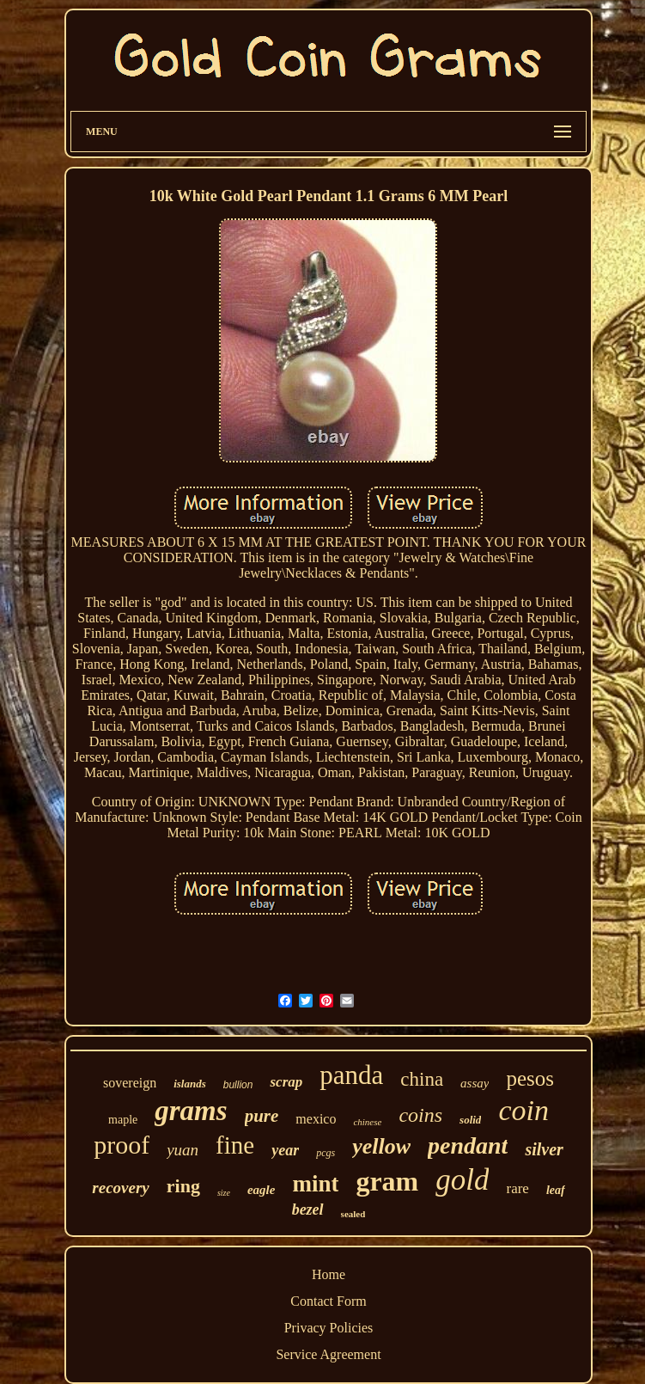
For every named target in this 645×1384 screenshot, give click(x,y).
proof (121, 1144)
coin (523, 1110)
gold (462, 1180)
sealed (353, 1214)
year (285, 1150)
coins (420, 1115)
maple (122, 1119)
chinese (367, 1122)
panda (351, 1075)
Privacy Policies (329, 1327)
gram (387, 1181)
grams (191, 1110)
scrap (286, 1082)
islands (189, 1083)
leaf (555, 1190)
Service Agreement (328, 1354)
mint (315, 1184)
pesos (530, 1078)
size (223, 1192)
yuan (182, 1150)
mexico (315, 1118)
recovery (120, 1188)
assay (474, 1083)
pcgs (325, 1153)
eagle (261, 1190)
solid (470, 1119)
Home (328, 1274)
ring (183, 1186)
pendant (468, 1145)
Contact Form (328, 1301)
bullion (238, 1085)
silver (544, 1149)
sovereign (129, 1082)
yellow (381, 1146)
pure (262, 1115)
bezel (308, 1209)
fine (235, 1145)
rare (517, 1188)
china (421, 1079)
